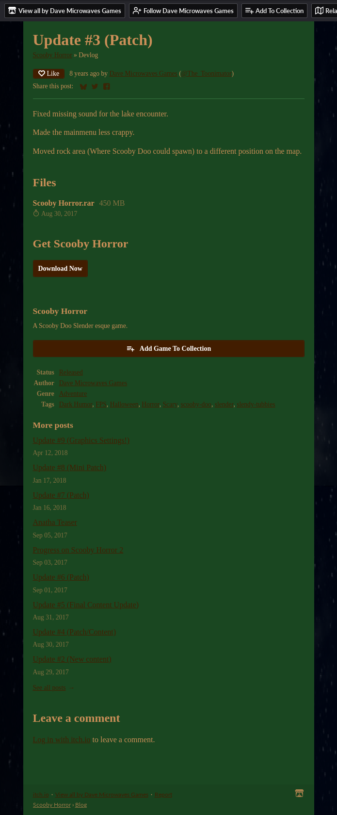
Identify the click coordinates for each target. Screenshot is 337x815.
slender (224, 404)
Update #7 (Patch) (61, 495)
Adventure (73, 393)
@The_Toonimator (206, 73)
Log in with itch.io (62, 739)
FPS (101, 404)
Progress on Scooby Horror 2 (78, 550)
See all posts (49, 687)
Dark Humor (76, 404)
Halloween (124, 404)
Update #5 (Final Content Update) (86, 605)
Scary (170, 404)
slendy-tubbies (256, 404)
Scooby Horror (52, 55)
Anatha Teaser (55, 522)
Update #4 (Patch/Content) (74, 632)
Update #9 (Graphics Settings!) (81, 440)
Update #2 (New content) (72, 659)
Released (71, 372)
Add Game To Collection (168, 348)
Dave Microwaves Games (143, 73)
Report (163, 794)
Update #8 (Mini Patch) (70, 467)
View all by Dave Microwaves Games (101, 794)
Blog (81, 804)
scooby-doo (195, 404)
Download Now (60, 268)
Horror (150, 404)
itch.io (41, 794)
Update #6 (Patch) (61, 577)
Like (49, 73)
